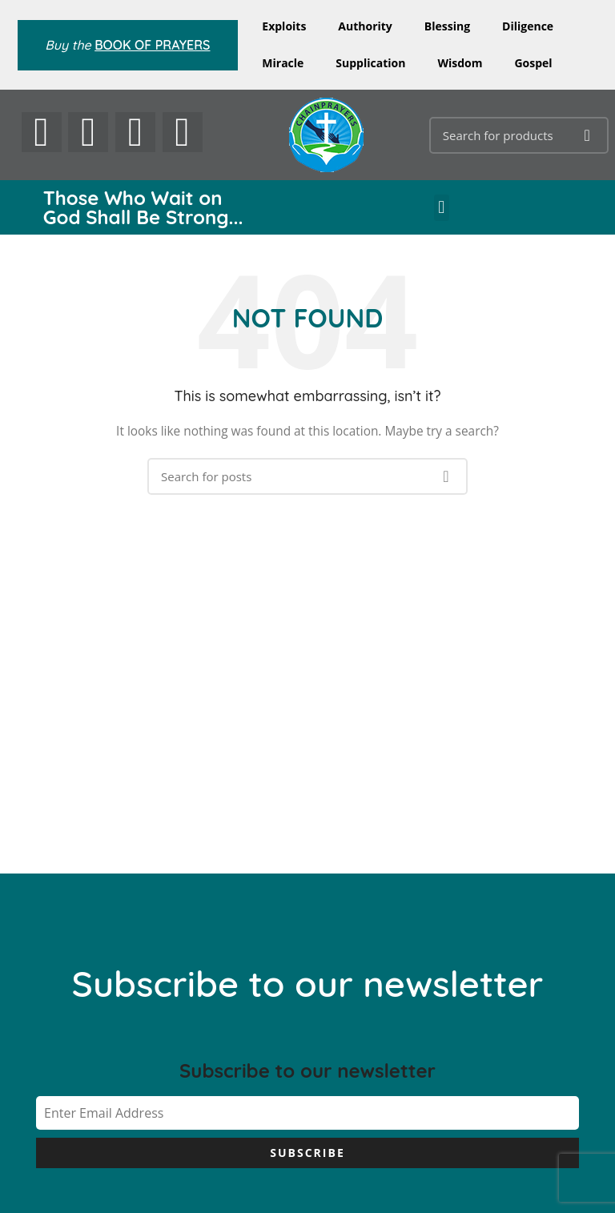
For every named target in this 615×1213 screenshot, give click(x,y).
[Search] (519, 135)
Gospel (533, 62)
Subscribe (307, 1152)
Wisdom (459, 62)
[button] (441, 208)
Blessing (447, 26)
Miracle (282, 62)
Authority (365, 26)
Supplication (370, 62)
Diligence (527, 26)
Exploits (284, 26)
